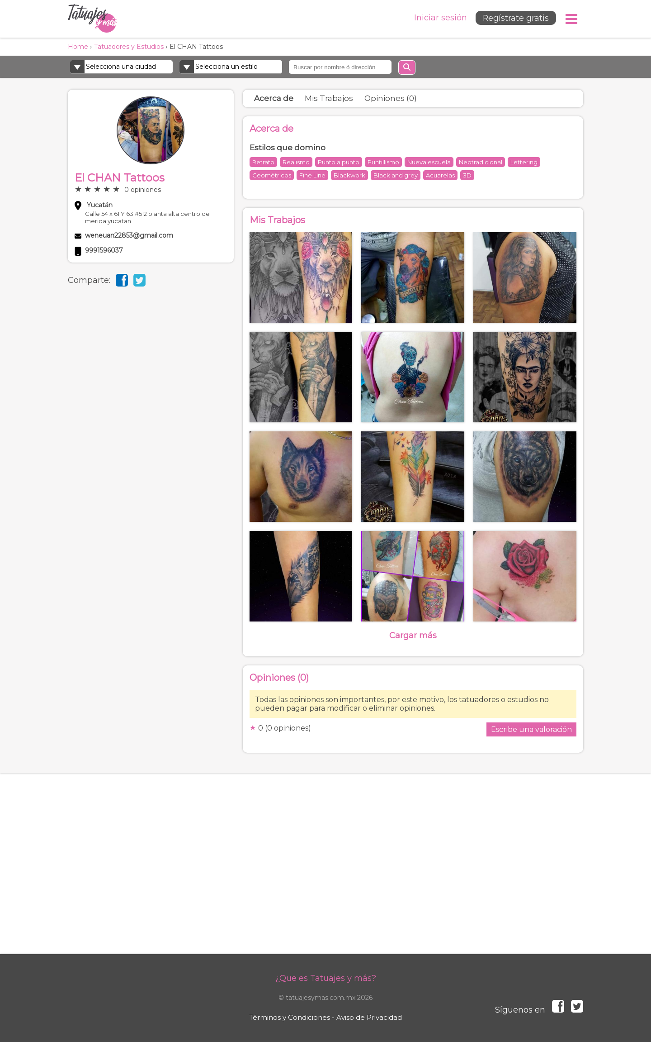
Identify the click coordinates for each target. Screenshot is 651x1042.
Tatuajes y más (93, 18)
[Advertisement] (325, 872)
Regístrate (514, 19)
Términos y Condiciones (289, 1017)
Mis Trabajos (329, 98)
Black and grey (395, 175)
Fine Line (312, 175)
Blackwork (349, 175)
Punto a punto (338, 162)
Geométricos (271, 175)
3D (467, 175)
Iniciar (437, 18)
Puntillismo (383, 162)
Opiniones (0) (390, 98)
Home (78, 47)
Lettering (524, 162)
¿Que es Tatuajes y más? (325, 978)
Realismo (296, 162)
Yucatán (100, 205)
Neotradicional (480, 162)
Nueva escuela (429, 162)
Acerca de (273, 98)
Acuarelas (440, 175)
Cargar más (413, 635)
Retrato (263, 162)
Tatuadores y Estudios (129, 47)
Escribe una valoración (531, 729)
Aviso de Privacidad (369, 1017)
